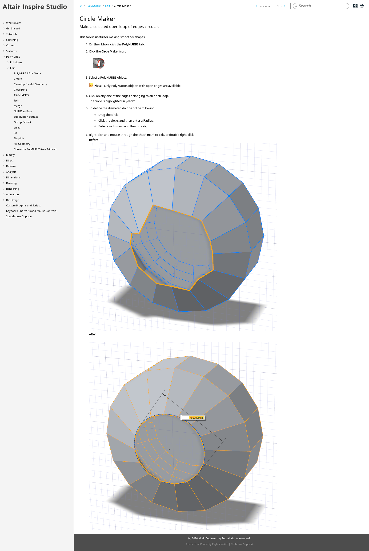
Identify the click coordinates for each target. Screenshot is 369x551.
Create (18, 78)
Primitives (16, 62)
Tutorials (11, 34)
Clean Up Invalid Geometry (30, 84)
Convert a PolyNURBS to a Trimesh (35, 149)
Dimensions (13, 177)
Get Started (13, 28)
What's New (13, 22)
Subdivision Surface (26, 116)
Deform (11, 166)
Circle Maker (21, 95)
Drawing (11, 183)
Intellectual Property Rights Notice (207, 544)
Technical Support (242, 544)
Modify (10, 155)
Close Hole (20, 89)
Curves (10, 45)
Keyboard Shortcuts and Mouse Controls (31, 211)
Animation (12, 194)
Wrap (17, 127)
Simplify (19, 138)
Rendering (12, 188)
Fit (15, 133)
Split (16, 100)
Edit (12, 68)
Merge (18, 106)
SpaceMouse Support (19, 216)
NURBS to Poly (23, 111)
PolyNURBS (13, 56)
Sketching (12, 39)
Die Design (12, 200)
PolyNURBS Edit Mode (27, 73)
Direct (9, 160)
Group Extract (22, 122)
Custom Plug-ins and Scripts (23, 205)
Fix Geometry (22, 143)
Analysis (11, 171)
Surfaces (11, 51)
